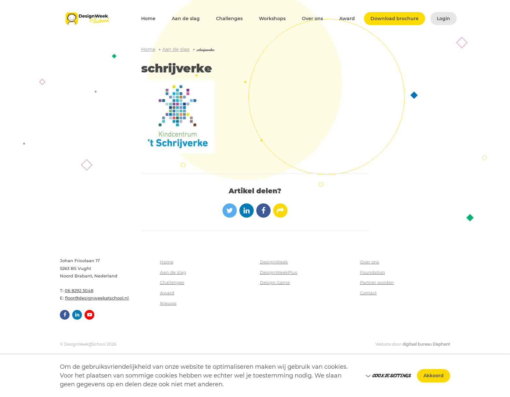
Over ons (312, 18)
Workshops (272, 18)
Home (148, 18)
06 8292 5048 (79, 290)
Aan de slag (186, 18)
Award (347, 18)
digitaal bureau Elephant (426, 344)
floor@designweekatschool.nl (97, 298)
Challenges (229, 18)
